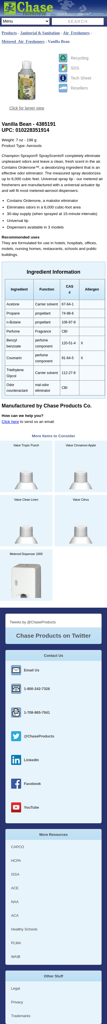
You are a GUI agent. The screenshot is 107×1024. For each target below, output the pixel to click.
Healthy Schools (24, 929)
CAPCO (17, 847)
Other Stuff (53, 976)
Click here (10, 421)
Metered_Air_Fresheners (23, 41)
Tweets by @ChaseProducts (33, 622)
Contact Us (53, 655)
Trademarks (21, 1016)
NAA (15, 902)
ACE (15, 888)
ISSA (15, 874)
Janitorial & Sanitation (40, 33)
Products (9, 33)
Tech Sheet (81, 78)
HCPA (16, 860)
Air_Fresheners (76, 33)
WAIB (15, 957)
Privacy (17, 1002)
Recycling (79, 58)
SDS (75, 68)
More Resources (53, 834)
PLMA (16, 943)
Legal (15, 988)
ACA (15, 915)
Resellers (79, 88)
